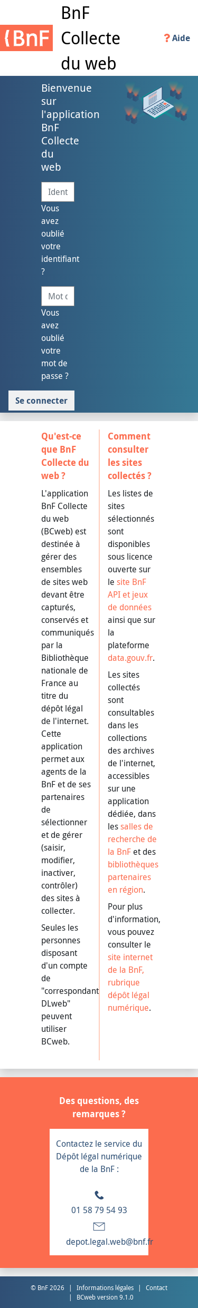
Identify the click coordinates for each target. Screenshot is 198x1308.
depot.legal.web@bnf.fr (109, 1241)
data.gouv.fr (130, 657)
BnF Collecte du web (90, 37)
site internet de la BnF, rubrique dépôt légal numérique (130, 982)
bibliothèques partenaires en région (133, 876)
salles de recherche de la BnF (132, 839)
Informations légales (105, 1287)
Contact (156, 1287)
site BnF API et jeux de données (130, 594)
